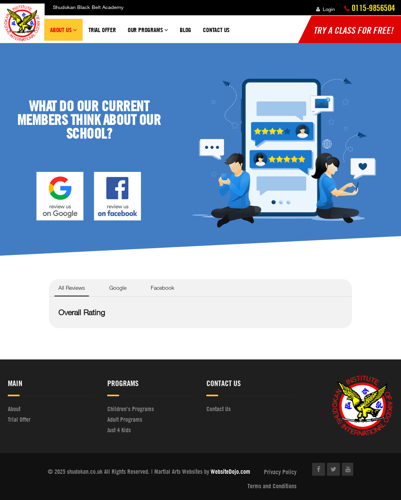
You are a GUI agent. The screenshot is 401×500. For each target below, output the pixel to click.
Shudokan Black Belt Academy (88, 7)
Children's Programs (130, 409)
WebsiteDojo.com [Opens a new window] (230, 471)
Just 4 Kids (119, 430)
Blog (185, 30)
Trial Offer (102, 30)
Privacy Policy (280, 472)
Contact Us (216, 30)
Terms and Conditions (271, 486)
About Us (63, 33)
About (14, 409)
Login (325, 9)
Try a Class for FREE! (353, 30)
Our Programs (148, 33)
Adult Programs (124, 419)
